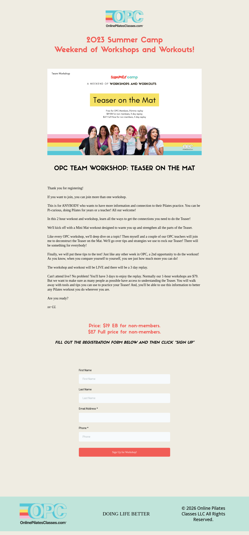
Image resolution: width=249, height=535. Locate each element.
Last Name (85, 389)
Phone (83, 428)
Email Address (88, 408)
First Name (85, 370)
